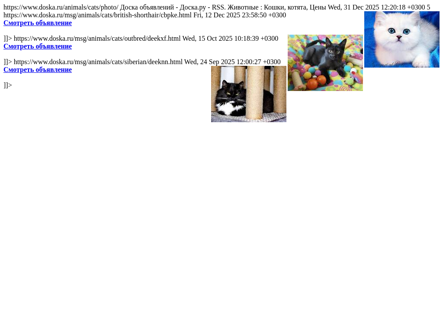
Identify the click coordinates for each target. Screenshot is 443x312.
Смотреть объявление (37, 22)
